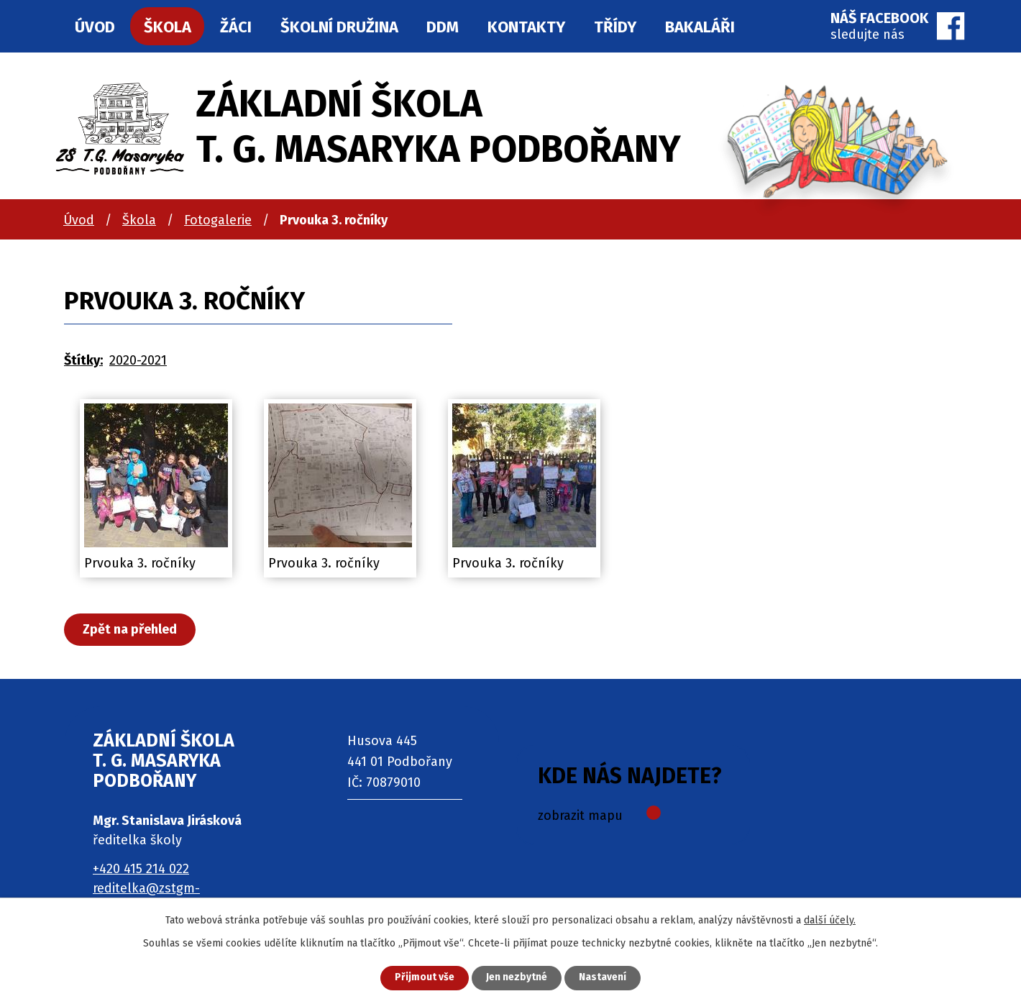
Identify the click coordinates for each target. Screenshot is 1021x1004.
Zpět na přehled (130, 629)
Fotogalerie (218, 220)
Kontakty (526, 27)
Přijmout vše (423, 978)
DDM (442, 27)
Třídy (615, 27)
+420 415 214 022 (141, 869)
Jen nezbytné (516, 978)
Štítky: (83, 360)
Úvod (78, 220)
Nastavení (604, 978)
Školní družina (339, 27)
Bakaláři (700, 27)
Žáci (236, 27)
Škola (139, 220)
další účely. (830, 919)
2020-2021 (138, 360)
